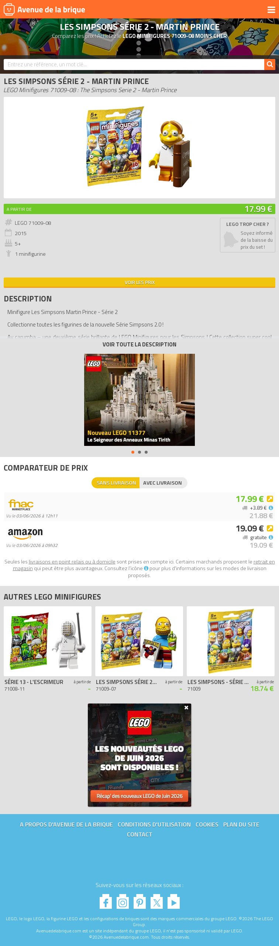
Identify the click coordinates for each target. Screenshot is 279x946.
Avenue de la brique (44, 9)
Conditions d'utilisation (154, 824)
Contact (139, 834)
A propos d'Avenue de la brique (66, 824)
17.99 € (258, 208)
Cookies (207, 824)
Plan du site (241, 824)
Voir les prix (140, 282)
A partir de (19, 209)
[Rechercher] (269, 64)
